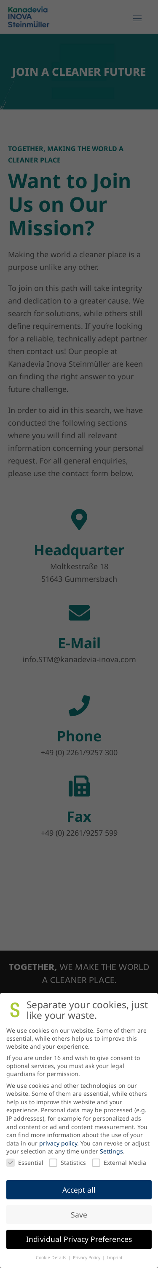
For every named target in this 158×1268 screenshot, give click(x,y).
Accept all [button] (79, 1190)
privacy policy (58, 1143)
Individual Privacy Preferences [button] (79, 1239)
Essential (24, 1163)
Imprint (115, 1257)
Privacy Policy (87, 1257)
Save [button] (79, 1214)
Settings (111, 1151)
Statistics (67, 1163)
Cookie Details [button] (51, 1257)
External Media (119, 1163)
